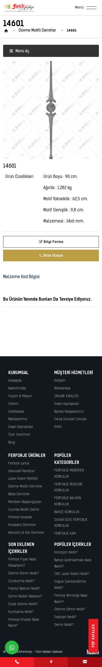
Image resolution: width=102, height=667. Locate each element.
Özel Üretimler (19, 435)
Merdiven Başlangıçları (25, 502)
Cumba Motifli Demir (23, 510)
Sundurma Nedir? (21, 581)
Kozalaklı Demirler (22, 525)
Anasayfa (15, 381)
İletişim (59, 381)
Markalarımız (17, 419)
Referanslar (62, 388)
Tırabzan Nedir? (65, 617)
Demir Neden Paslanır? (25, 596)
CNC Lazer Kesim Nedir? (72, 574)
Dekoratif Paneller (21, 471)
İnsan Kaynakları (20, 427)
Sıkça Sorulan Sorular (70, 419)
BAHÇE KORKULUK (66, 512)
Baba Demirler (19, 494)
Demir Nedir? (63, 625)
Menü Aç (19, 51)
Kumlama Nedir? (21, 612)
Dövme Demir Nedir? (23, 573)
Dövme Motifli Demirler (25, 486)
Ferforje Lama (18, 463)
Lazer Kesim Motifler (23, 479)
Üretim (13, 404)
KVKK (58, 427)
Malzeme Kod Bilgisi (21, 277)
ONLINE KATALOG (66, 396)
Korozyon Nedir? (66, 552)
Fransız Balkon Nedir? (24, 589)
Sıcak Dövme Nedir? (23, 604)
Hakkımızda (17, 388)
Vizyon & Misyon (20, 396)
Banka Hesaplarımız (69, 412)
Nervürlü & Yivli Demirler (26, 533)
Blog (11, 442)
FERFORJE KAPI (65, 534)
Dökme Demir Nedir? (69, 609)
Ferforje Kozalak (20, 517)
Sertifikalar (16, 412)
